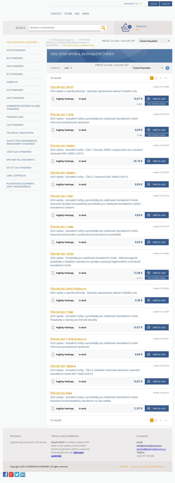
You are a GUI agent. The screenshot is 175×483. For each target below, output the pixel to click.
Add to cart (159, 98)
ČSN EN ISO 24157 (93, 89)
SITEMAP (123, 466)
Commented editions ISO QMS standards (23, 107)
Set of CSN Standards (19, 167)
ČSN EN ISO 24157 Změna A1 (93, 290)
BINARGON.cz (158, 466)
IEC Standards (15, 74)
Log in (154, 3)
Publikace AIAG (15, 116)
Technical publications (20, 132)
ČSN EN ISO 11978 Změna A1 (94, 342)
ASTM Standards (16, 50)
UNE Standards (15, 97)
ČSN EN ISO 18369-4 (95, 369)
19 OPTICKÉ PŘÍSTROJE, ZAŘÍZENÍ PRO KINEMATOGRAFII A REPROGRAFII (68, 42)
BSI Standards (15, 58)
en (140, 3)
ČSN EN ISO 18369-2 (88, 174)
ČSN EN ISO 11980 (94, 315)
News (85, 13)
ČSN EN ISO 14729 (95, 259)
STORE (68, 13)
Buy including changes (157, 104)
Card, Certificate (16, 175)
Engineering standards (21, 442)
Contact (56, 13)
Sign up (166, 3)
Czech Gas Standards (19, 151)
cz (136, 3)
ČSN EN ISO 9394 (94, 396)
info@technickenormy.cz (149, 445)
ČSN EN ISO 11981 (95, 201)
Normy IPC (12, 82)
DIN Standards (15, 66)
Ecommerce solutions (141, 466)
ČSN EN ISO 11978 (94, 118)
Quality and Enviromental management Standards (22, 142)
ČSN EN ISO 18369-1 (96, 149)
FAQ (77, 13)
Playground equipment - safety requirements (21, 185)
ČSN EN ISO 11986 (94, 230)
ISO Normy (40, 442)
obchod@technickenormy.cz (151, 449)
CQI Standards (15, 124)
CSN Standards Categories (62, 39)
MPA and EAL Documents (21, 159)
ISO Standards (15, 90)
